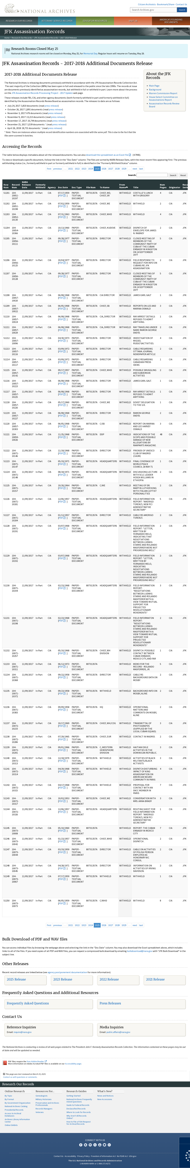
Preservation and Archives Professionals (47, 1104)
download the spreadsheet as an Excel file (107, 154)
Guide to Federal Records (77, 1105)
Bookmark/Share (165, 4)
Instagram (90, 1145)
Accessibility (70, 1156)
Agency (52, 187)
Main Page (154, 85)
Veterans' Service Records (57, 20)
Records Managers (44, 1108)
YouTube (100, 1145)
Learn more (163, 1162)
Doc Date (63, 187)
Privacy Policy (83, 1156)
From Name (123, 186)
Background (155, 89)
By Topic (8, 1095)
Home (7, 37)
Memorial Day (90, 53)
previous (57, 168)
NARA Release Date (26, 184)
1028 (117, 168)
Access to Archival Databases (13, 1114)
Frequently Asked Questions (28, 1003)
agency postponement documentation (67, 972)
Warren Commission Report (163, 93)
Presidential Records (14, 1109)
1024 (90, 168)
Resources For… (45, 1091)
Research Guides (76, 1091)
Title (135, 187)
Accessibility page (73, 1063)
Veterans (40, 1112)
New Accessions (104, 1099)
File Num (91, 187)
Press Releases (110, 1003)
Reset (183, 175)
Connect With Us (95, 1140)
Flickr (109, 1145)
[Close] (186, 1140)
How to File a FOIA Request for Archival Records (78, 1122)
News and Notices (105, 1095)
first (49, 168)
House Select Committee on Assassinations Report (163, 98)
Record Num (16, 186)
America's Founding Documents (171, 21)
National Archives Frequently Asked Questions (79, 1100)
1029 (124, 168)
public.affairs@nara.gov (118, 1032)
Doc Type (77, 187)
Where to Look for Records (78, 1112)
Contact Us (181, 4)
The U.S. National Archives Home (39, 8)
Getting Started (73, 1095)
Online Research (15, 1091)
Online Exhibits (11, 1125)
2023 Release (62, 979)
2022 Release (109, 979)
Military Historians (44, 1099)
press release (51, 105)
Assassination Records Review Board (164, 105)
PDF (61, 195)
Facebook (81, 1145)
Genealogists (42, 1095)
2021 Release (155, 979)
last (141, 168)
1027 (110, 168)
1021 (70, 168)
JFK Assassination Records (46, 37)
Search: (132, 175)
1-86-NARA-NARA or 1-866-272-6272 (95, 1163)
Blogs (104, 1145)
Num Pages (163, 186)
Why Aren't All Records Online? (76, 1116)
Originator (174, 187)
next (135, 168)
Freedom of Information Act (103, 1156)
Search (182, 9)
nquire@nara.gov (22, 1032)
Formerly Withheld (40, 186)
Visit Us (133, 20)
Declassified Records (76, 1108)
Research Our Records (19, 20)
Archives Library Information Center (17, 1120)
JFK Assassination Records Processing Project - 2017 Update (42, 92)
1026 (104, 168)
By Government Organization (17, 1103)
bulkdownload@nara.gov (139, 951)
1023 (83, 168)
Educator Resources (95, 20)
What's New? (104, 1091)
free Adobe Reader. (37, 1061)
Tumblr (95, 1145)
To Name (104, 187)
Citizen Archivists (147, 4)
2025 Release (16, 979)
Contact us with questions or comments (20, 1077)
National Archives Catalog (16, 1106)
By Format (9, 1099)
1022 (77, 168)
